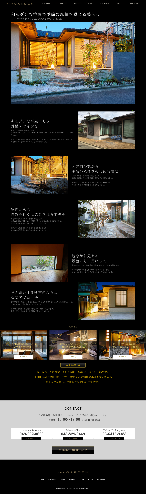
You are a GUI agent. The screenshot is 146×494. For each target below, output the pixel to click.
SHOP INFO (31, 439)
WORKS (75, 4)
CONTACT (133, 4)
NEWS (119, 4)
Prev (5, 335)
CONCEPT (46, 4)
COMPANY (104, 4)
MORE (23, 357)
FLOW (90, 4)
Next (141, 335)
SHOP (61, 4)
